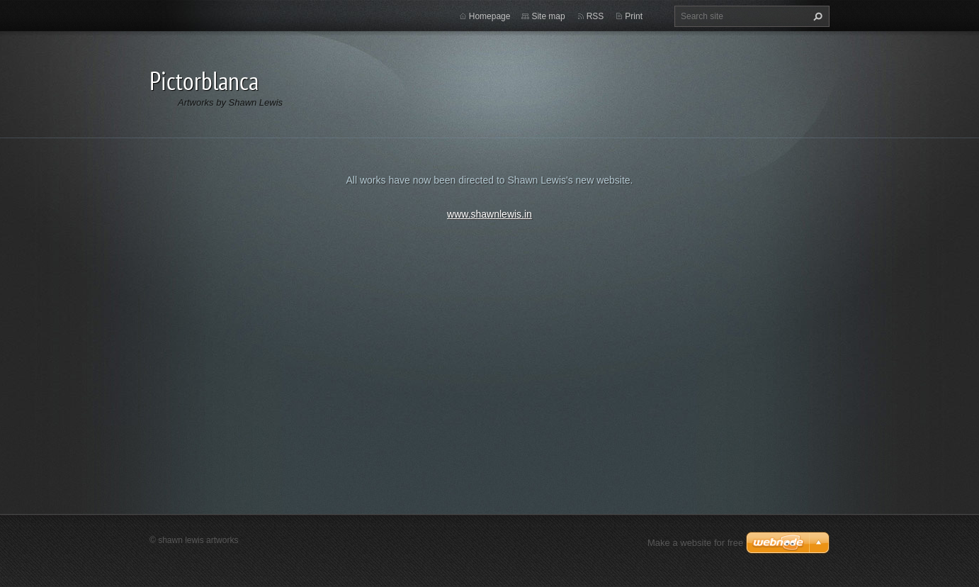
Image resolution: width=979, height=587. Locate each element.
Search (816, 16)
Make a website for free (695, 542)
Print (634, 16)
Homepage (490, 16)
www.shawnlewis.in (489, 214)
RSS (595, 16)
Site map (548, 16)
